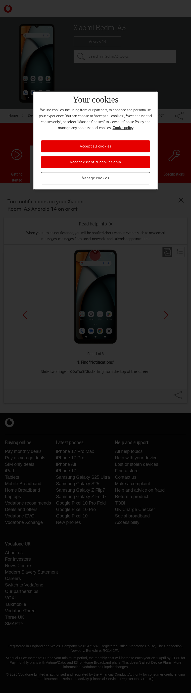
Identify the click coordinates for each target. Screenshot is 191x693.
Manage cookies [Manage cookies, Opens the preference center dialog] (95, 178)
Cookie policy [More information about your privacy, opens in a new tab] (123, 128)
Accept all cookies (95, 146)
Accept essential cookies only (95, 162)
